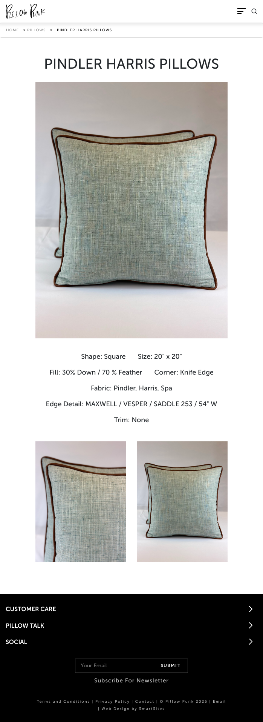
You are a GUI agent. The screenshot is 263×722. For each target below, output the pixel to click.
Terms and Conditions (63, 701)
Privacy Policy (112, 701)
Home (12, 30)
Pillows (36, 30)
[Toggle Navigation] (241, 11)
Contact (144, 701)
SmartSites (152, 709)
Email (219, 701)
